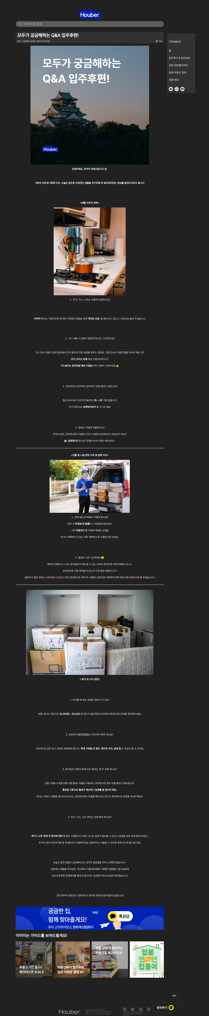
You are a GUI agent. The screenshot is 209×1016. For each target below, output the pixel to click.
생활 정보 (174, 79)
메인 (19, 41)
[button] (174, 996)
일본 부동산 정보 (177, 72)
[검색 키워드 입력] (92, 24)
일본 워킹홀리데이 (178, 65)
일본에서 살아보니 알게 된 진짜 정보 (36, 41)
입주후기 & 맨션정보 (179, 58)
